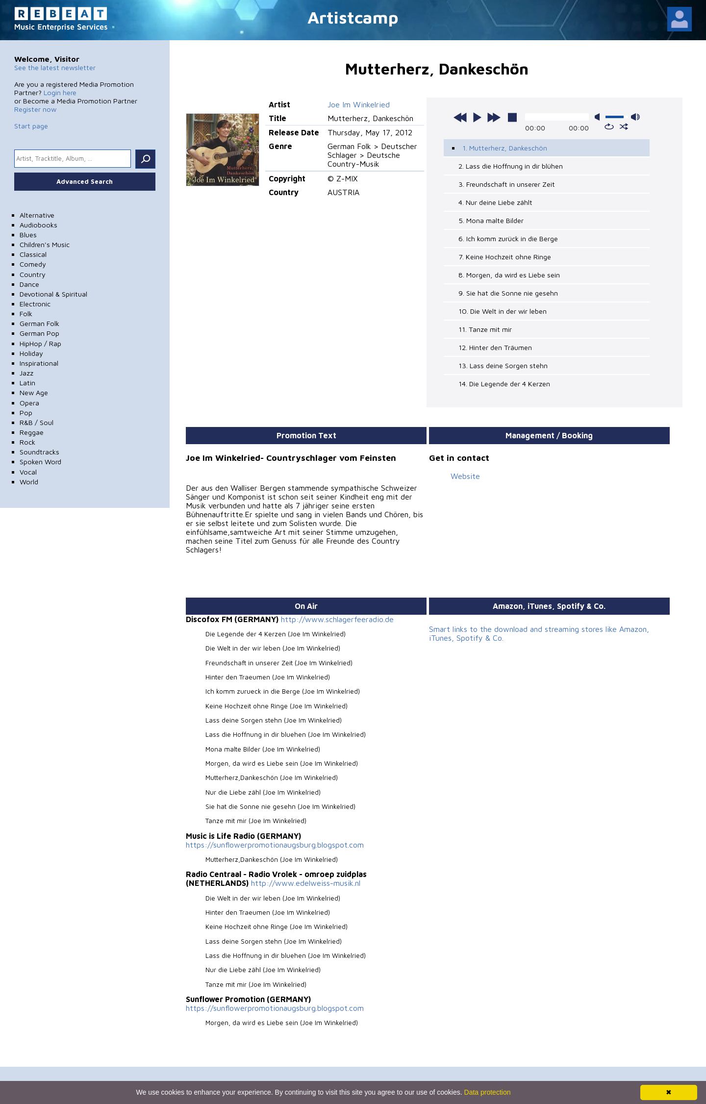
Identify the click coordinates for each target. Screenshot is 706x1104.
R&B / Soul (36, 422)
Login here (60, 92)
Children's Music (45, 244)
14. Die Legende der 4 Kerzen (504, 383)
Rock (27, 442)
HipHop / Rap (40, 343)
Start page (31, 126)
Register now (35, 109)
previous (460, 117)
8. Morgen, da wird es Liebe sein (509, 275)
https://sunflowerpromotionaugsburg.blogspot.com (275, 844)
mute (599, 117)
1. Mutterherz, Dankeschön (504, 148)
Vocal (28, 472)
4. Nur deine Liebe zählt (495, 202)
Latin (27, 382)
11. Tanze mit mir (485, 329)
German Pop (39, 333)
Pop (26, 412)
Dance (29, 284)
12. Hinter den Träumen (495, 347)
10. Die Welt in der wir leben (502, 311)
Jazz (26, 373)
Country (33, 274)
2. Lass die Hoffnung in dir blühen (510, 166)
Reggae (32, 432)
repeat (609, 126)
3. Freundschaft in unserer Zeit (506, 184)
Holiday (31, 353)
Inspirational (39, 363)
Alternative (37, 215)
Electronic (35, 304)
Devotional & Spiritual (53, 294)
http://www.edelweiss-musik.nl (305, 882)
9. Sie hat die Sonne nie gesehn (508, 293)
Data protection (487, 1092)
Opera (29, 403)
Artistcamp (353, 17)
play (477, 117)
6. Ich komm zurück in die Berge (508, 238)
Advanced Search (84, 181)
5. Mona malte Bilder (491, 220)
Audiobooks (38, 225)
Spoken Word (40, 461)
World (29, 481)
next (494, 117)
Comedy (33, 264)
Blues (28, 234)
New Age (34, 392)
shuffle (624, 126)
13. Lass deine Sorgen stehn (503, 365)
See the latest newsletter (55, 67)
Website (465, 476)
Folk (26, 313)
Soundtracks (39, 452)
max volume (635, 117)
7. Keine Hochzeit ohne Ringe (504, 256)
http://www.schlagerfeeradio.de (337, 619)
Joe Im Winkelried (359, 104)
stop (512, 117)
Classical (33, 254)
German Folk (39, 323)
